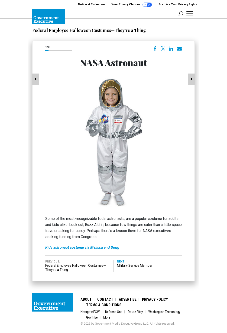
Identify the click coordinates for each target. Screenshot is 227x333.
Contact (105, 299)
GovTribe (92, 317)
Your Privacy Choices (131, 5)
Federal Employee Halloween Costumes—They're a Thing (89, 30)
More (106, 317)
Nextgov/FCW (90, 312)
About (86, 299)
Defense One (113, 312)
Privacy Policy (155, 299)
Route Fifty (135, 312)
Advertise (127, 299)
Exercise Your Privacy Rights (178, 4)
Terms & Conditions (103, 305)
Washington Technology (164, 312)
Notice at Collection (91, 4)
